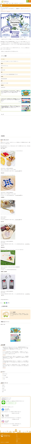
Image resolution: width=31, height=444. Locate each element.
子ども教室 (4, 375)
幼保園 (17, 440)
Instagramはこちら (15, 425)
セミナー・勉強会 (5, 377)
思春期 (17, 441)
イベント (17, 437)
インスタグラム (17, 195)
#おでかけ (3, 386)
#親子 (4, 324)
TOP (16, 434)
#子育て (3, 388)
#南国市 (2, 324)
